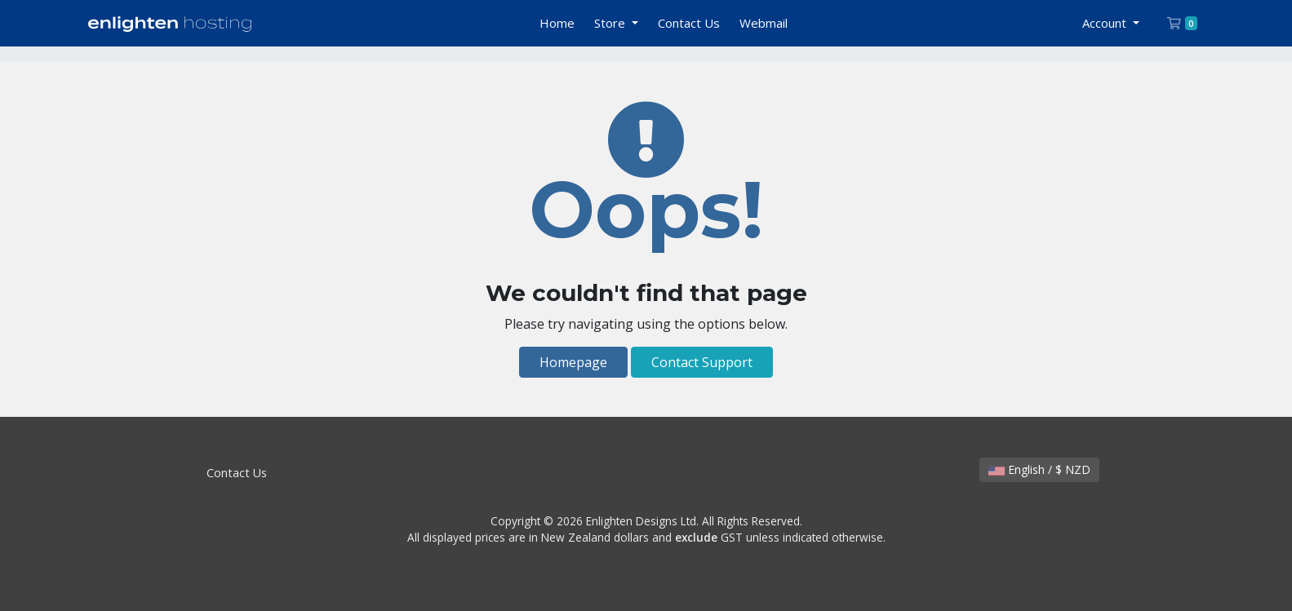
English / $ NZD (1039, 469)
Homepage (573, 362)
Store (611, 23)
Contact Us (689, 23)
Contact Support (702, 362)
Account (1106, 23)
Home (557, 23)
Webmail (763, 23)
